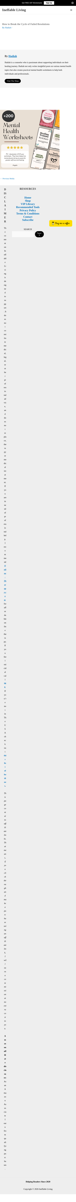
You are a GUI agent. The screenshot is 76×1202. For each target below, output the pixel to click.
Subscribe (27, 219)
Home (27, 197)
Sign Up (49, 3)
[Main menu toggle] (71, 10)
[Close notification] (72, 3)
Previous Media (7, 179)
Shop (28, 200)
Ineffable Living (14, 10)
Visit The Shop (13, 81)
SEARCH (28, 229)
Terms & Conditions (27, 213)
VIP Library (28, 204)
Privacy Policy (28, 210)
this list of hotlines (5, 770)
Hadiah (12, 56)
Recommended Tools (28, 207)
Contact (27, 216)
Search (39, 234)
